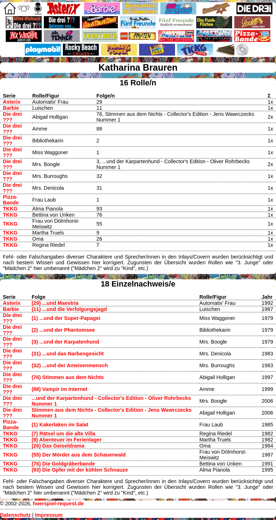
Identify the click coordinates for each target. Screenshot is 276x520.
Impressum (49, 515)
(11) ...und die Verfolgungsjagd (69, 309)
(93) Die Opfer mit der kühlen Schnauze (80, 470)
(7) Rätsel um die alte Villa (63, 433)
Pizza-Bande (11, 199)
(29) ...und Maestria (55, 303)
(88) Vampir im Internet (59, 389)
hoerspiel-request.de (58, 503)
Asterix (11, 102)
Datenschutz (15, 515)
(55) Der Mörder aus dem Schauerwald (79, 455)
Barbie (11, 108)
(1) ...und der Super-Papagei (66, 318)
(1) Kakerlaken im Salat (60, 424)
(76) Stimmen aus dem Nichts (68, 377)
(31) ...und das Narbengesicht (68, 353)
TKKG (10, 209)
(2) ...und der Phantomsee (63, 330)
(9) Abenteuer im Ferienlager (67, 440)
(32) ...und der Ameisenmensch (70, 365)
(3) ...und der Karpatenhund (65, 342)
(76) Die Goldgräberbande (63, 464)
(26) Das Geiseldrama (58, 446)
